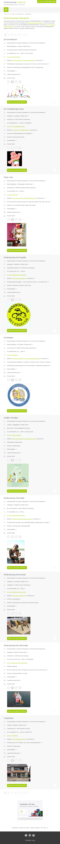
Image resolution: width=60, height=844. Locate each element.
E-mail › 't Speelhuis (12, 735)
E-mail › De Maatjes (12, 355)
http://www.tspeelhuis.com (19, 739)
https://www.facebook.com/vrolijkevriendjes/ (24, 439)
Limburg (9, 424)
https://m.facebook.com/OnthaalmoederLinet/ (24, 198)
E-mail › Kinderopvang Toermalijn (16, 515)
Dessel (16, 652)
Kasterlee (16, 505)
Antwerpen (10, 116)
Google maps (26, 46)
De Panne (20, 344)
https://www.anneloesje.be (19, 595)
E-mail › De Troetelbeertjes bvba (15, 126)
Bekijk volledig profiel (17, 102)
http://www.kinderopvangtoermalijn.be (22, 519)
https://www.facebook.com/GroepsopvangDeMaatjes (26, 358)
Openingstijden (12, 71)
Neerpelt (15, 725)
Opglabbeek (16, 424)
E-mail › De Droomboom (13, 57)
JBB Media (28, 840)
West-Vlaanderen (11, 46)
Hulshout (16, 116)
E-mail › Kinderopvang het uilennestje (17, 663)
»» (26, 34)
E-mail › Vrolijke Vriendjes (14, 435)
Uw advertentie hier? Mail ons (30, 818)
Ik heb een (46, 1)
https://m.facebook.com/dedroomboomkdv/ (23, 60)
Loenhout (16, 581)
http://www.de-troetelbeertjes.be (20, 130)
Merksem (16, 264)
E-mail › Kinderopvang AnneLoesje (16, 592)
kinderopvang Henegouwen (35, 23)
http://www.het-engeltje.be (19, 278)
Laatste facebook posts (14, 74)
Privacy (33, 840)
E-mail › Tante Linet (12, 194)
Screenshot (40, 60)
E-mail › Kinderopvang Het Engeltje (16, 275)
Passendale (21, 184)
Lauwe (19, 46)
